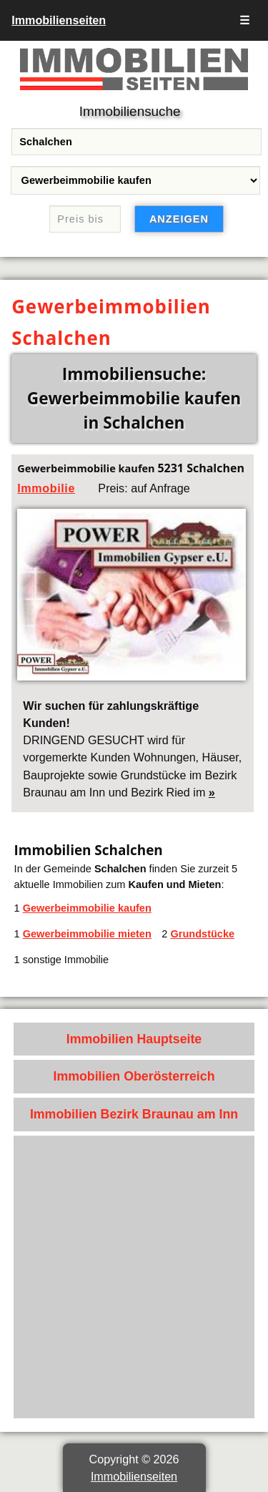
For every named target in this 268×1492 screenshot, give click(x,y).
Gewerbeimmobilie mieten (87, 934)
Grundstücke (202, 934)
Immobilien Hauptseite (134, 1039)
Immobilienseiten (58, 20)
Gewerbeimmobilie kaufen (87, 908)
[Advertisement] (134, 1277)
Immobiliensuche (130, 111)
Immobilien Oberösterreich (133, 1076)
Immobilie (46, 488)
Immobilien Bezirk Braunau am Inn (134, 1114)
